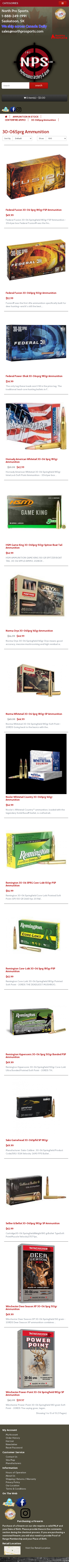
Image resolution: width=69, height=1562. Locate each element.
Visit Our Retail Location (37, 1547)
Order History (13, 1437)
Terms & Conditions (16, 1488)
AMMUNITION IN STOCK (25, 116)
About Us (10, 1475)
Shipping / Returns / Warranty (21, 1479)
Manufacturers (13, 1463)
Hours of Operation (16, 1472)
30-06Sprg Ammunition (43, 119)
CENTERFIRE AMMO (15, 119)
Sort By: (7, 138)
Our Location (12, 1485)
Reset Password (14, 1447)
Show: (41, 138)
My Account (12, 1434)
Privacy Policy (13, 1482)
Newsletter (11, 1444)
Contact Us (11, 1456)
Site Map (10, 1459)
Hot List (10, 1441)
